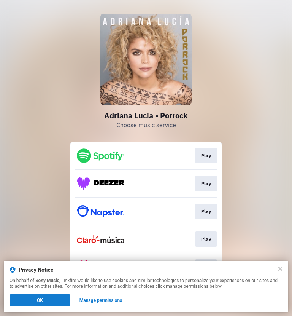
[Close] (280, 269)
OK (40, 300)
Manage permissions (100, 300)
